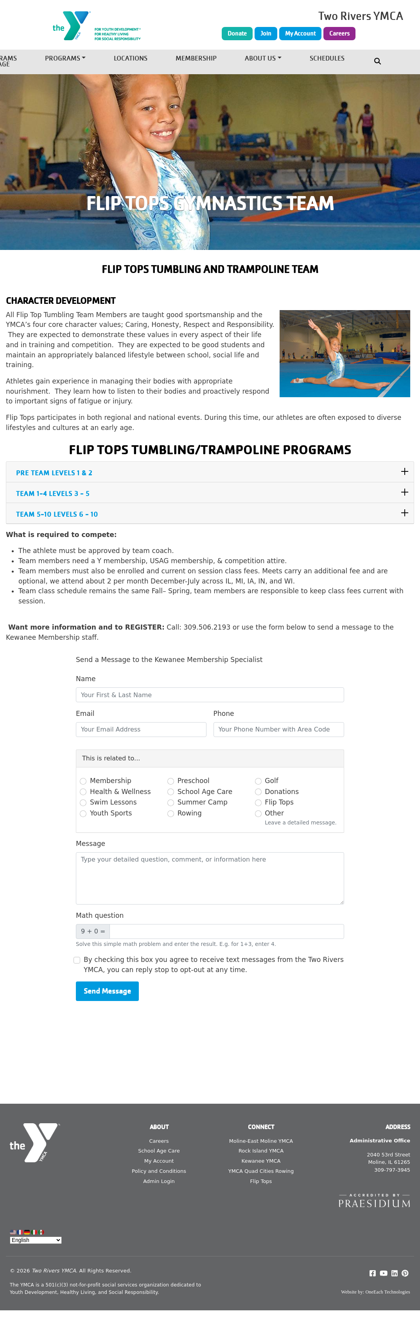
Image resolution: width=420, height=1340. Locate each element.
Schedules (327, 58)
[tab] (210, 472)
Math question (100, 915)
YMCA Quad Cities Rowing (261, 1171)
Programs (62, 58)
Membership (196, 58)
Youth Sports (111, 813)
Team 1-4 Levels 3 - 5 (53, 493)
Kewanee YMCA (261, 1161)
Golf (271, 781)
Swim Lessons (113, 802)
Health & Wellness (120, 792)
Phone (224, 713)
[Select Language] (36, 1240)
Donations (282, 792)
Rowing (190, 813)
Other (274, 813)
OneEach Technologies (387, 1292)
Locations (130, 58)
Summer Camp (203, 802)
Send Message (107, 991)
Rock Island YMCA (261, 1151)
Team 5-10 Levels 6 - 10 (57, 514)
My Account (300, 33)
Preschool (194, 781)
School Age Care (205, 792)
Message (90, 844)
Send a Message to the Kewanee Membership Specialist (169, 660)
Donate (237, 33)
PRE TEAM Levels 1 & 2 (54, 473)
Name (86, 679)
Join (265, 33)
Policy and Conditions (159, 1171)
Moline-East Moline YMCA (261, 1141)
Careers (339, 33)
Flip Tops (279, 802)
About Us (260, 58)
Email (85, 713)
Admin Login (159, 1181)
